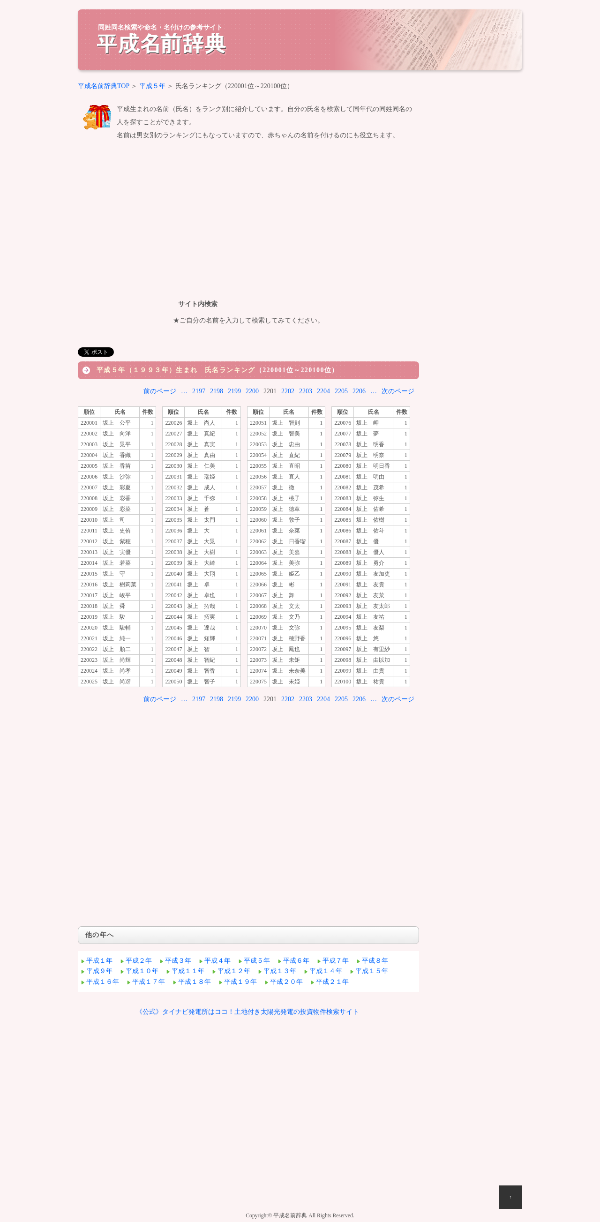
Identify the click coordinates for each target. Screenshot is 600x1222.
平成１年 (99, 960)
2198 (216, 391)
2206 (359, 391)
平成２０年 (286, 981)
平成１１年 (188, 971)
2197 (198, 391)
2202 (287, 391)
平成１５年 (371, 971)
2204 (323, 391)
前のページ (159, 391)
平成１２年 (234, 971)
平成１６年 (102, 981)
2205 (341, 391)
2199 (234, 391)
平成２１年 (332, 981)
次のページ (398, 391)
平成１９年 (240, 981)
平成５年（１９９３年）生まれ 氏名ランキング (176, 370)
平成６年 (296, 960)
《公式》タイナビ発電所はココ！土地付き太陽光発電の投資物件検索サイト (247, 1011)
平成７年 (335, 960)
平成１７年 (148, 981)
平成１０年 (142, 971)
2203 (305, 391)
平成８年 (375, 960)
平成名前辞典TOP (103, 86)
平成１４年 (325, 971)
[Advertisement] (248, 218)
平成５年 (152, 86)
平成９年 (99, 971)
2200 (252, 391)
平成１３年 (279, 971)
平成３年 (178, 960)
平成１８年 (194, 981)
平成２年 (139, 960)
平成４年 (217, 960)
